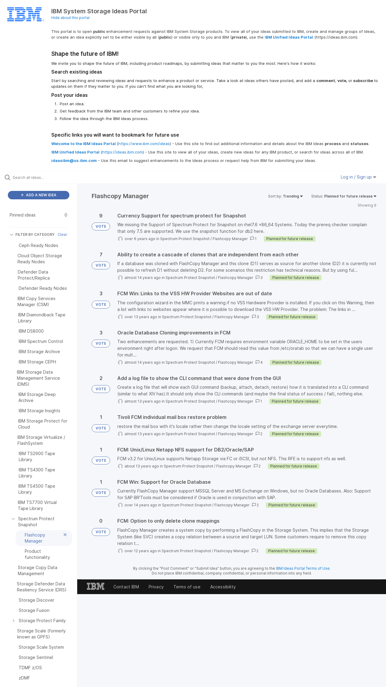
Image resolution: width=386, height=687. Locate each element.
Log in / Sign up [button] (358, 176)
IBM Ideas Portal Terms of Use (303, 568)
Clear (62, 234)
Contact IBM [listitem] (126, 586)
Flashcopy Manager (230, 238)
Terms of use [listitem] (187, 586)
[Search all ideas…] (46, 177)
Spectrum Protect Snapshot (185, 238)
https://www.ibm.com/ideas (144, 143)
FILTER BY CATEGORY (32, 234)
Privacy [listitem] (156, 586)
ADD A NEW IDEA (38, 195)
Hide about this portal (70, 17)
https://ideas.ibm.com (122, 152)
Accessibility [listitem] (223, 586)
